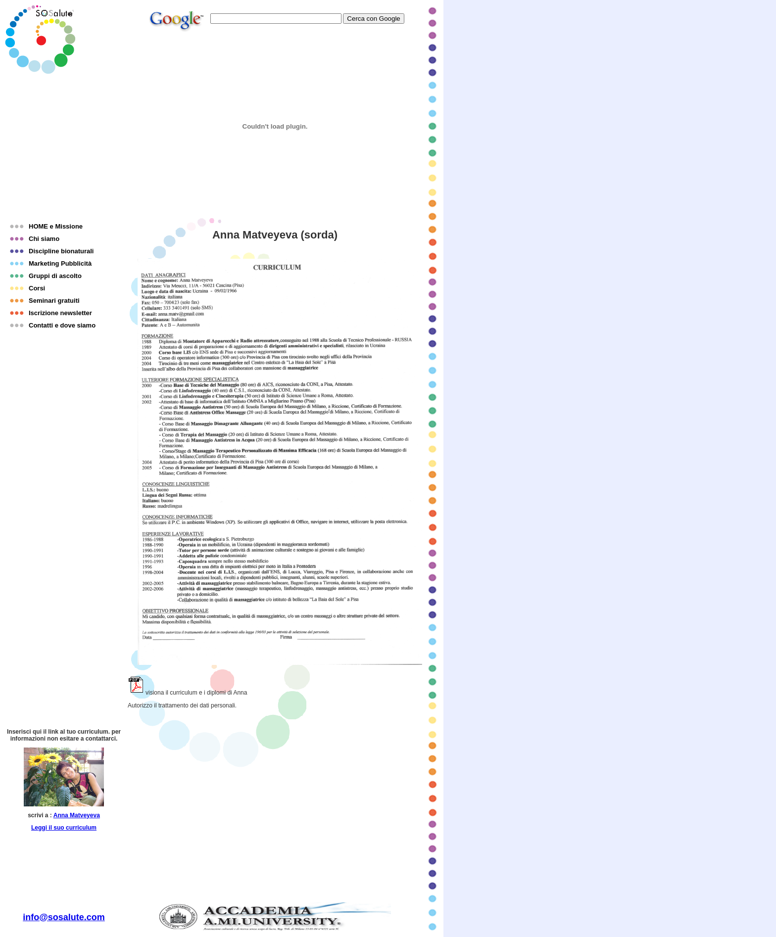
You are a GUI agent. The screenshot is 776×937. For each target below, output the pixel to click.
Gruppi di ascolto (55, 276)
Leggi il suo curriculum (64, 827)
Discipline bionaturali (61, 251)
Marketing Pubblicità (60, 263)
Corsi (37, 288)
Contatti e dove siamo (62, 325)
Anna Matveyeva (76, 815)
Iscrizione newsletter (60, 313)
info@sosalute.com (64, 917)
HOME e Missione (56, 226)
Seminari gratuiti (54, 300)
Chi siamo (44, 238)
